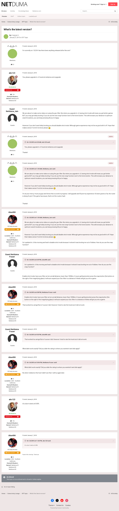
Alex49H (12, 212)
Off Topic (25, 37)
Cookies (68, 505)
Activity (12, 11)
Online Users (21, 16)
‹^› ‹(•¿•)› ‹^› (15, 35)
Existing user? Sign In (98, 4)
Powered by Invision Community (59, 508)
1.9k (12, 94)
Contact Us (60, 505)
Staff (12, 16)
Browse (4, 12)
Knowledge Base (23, 11)
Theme (51, 505)
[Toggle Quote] (25, 142)
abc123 (12, 73)
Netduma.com (36, 11)
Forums (4, 16)
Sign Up (112, 4)
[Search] (92, 11)
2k (12, 234)
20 (12, 64)
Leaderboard (33, 16)
